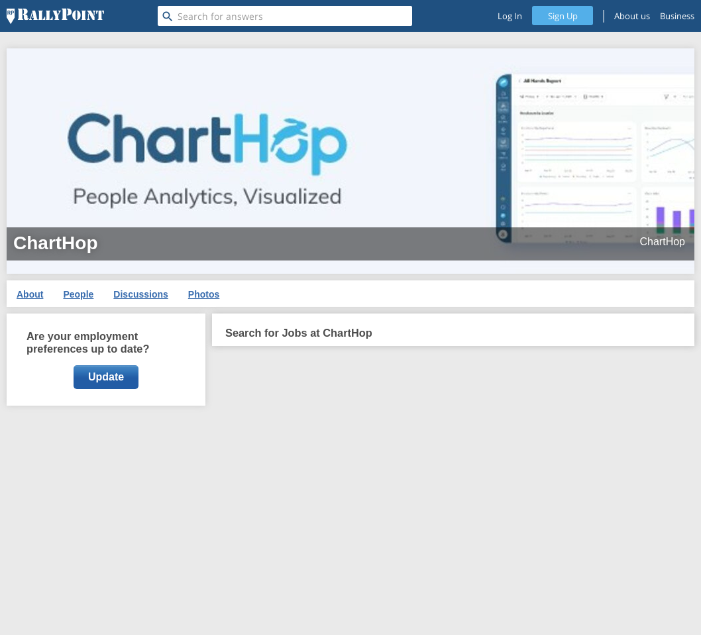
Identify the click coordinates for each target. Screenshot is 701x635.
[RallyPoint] (55, 16)
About (30, 294)
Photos (203, 294)
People (78, 294)
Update (106, 376)
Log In (510, 16)
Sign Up (563, 16)
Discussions (140, 294)
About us (632, 16)
